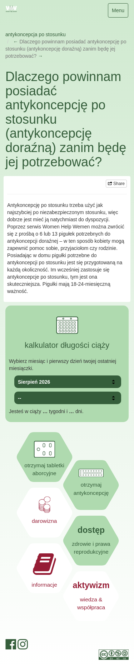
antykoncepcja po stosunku (35, 34)
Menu (119, 12)
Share (116, 183)
